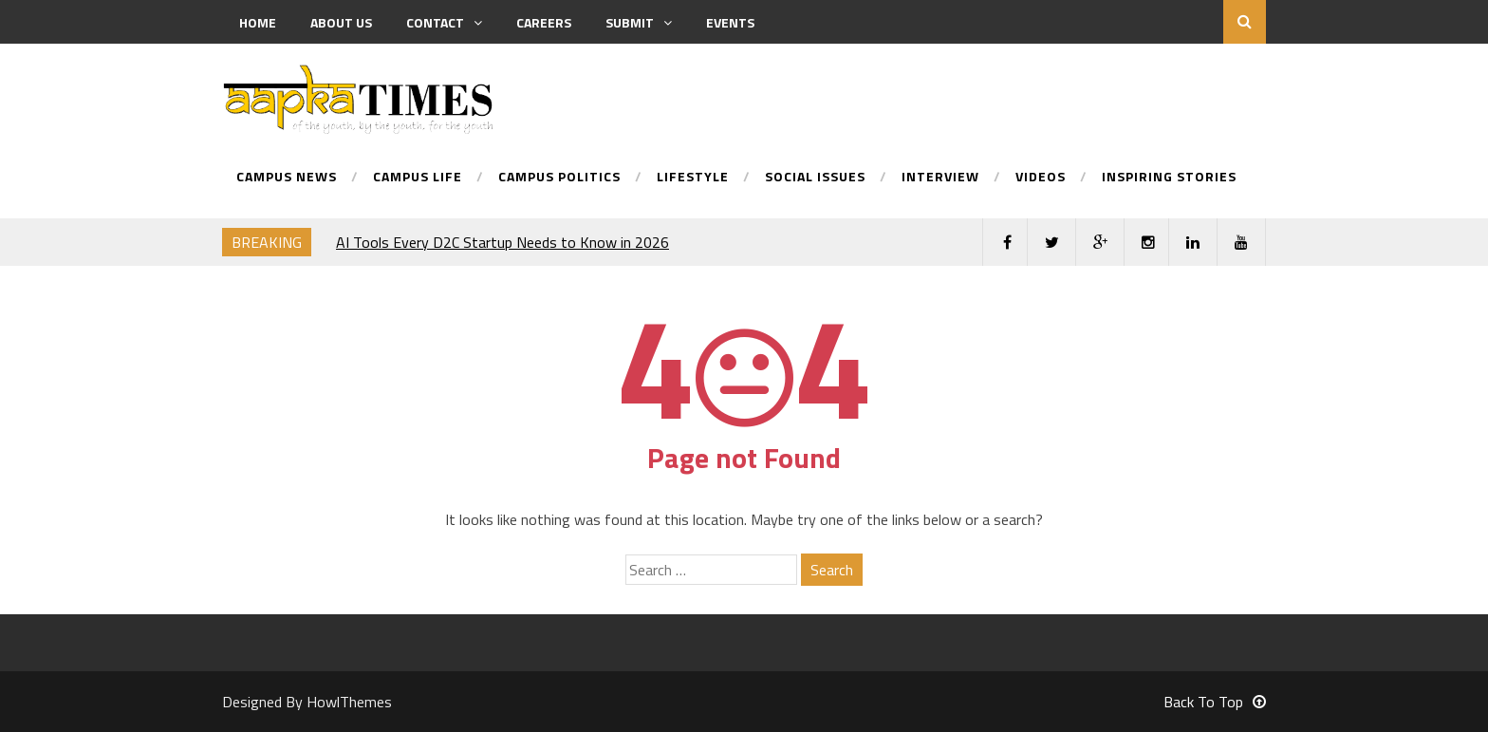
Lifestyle (693, 178)
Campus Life (417, 178)
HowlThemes (349, 701)
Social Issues (815, 178)
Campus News (286, 178)
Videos (1040, 178)
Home (257, 22)
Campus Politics (559, 178)
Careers (543, 22)
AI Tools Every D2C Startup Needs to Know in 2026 (502, 242)
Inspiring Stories (1169, 178)
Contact (444, 22)
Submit (638, 22)
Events (730, 22)
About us (341, 22)
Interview (940, 178)
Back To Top (1214, 701)
